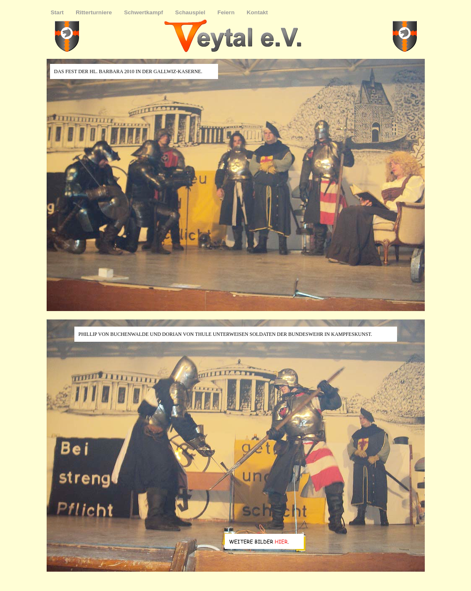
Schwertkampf (144, 12)
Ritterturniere (94, 12)
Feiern (226, 12)
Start (58, 12)
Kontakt (257, 12)
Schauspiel (191, 12)
